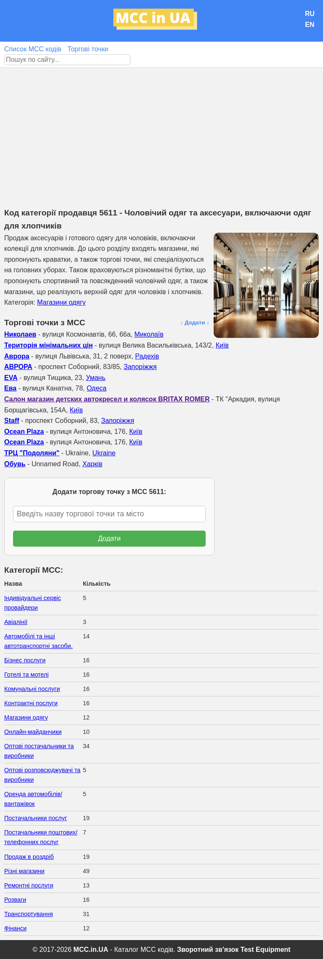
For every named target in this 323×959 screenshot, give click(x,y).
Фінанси (15, 928)
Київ (222, 345)
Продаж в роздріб (29, 856)
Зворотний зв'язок (207, 949)
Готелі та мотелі (26, 674)
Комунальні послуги (32, 688)
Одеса (96, 388)
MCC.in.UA (91, 949)
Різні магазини (24, 871)
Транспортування (28, 914)
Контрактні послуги (31, 703)
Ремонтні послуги (28, 885)
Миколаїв (148, 334)
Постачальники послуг (35, 818)
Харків (92, 464)
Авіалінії (15, 622)
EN (309, 24)
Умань (96, 377)
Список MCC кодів (32, 49)
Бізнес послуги (24, 660)
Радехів (147, 356)
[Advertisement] (161, 131)
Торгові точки (87, 49)
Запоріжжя (140, 366)
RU (310, 13)
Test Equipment (266, 949)
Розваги (15, 899)
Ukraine (104, 453)
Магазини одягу (61, 302)
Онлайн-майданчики (32, 731)
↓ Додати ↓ (194, 322)
